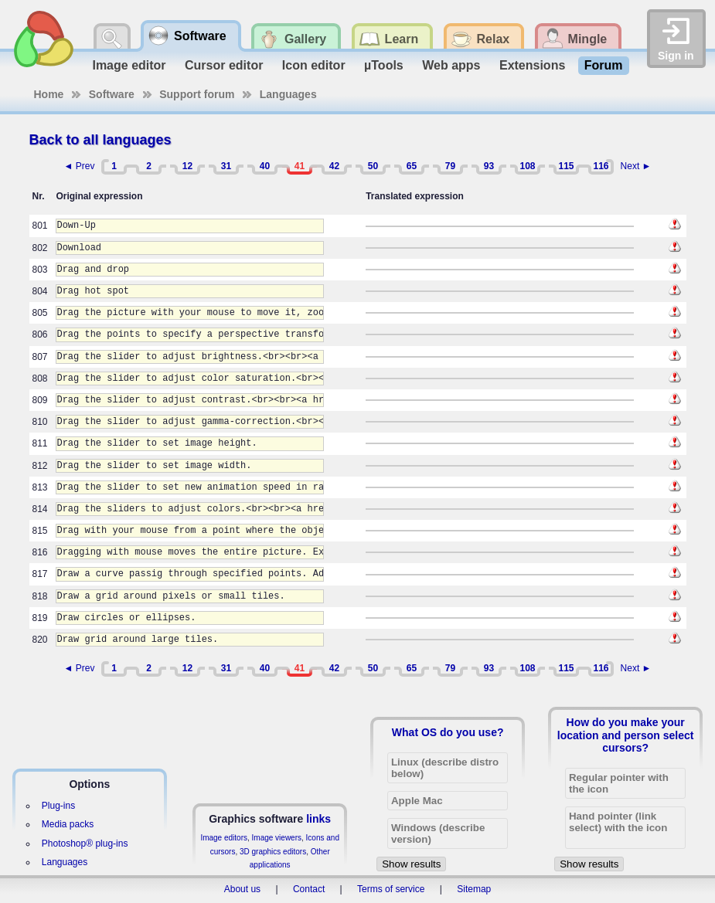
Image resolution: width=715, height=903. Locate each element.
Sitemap (474, 889)
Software (111, 94)
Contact (309, 889)
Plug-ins (58, 805)
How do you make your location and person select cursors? (625, 734)
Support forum (196, 94)
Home (49, 94)
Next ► (636, 166)
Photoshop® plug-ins (85, 843)
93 (489, 166)
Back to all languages (100, 140)
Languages (288, 94)
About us (242, 889)
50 (373, 166)
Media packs (68, 824)
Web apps (451, 65)
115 (566, 166)
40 (265, 166)
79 (450, 166)
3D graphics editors (273, 851)
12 (187, 166)
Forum (603, 65)
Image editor (128, 65)
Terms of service (390, 889)
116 (600, 166)
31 (226, 166)
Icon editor (314, 65)
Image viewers (276, 837)
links (318, 819)
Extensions (532, 65)
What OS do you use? (448, 732)
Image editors (223, 837)
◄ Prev (79, 166)
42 (334, 166)
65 (412, 166)
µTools (383, 65)
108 (527, 166)
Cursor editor (224, 65)
